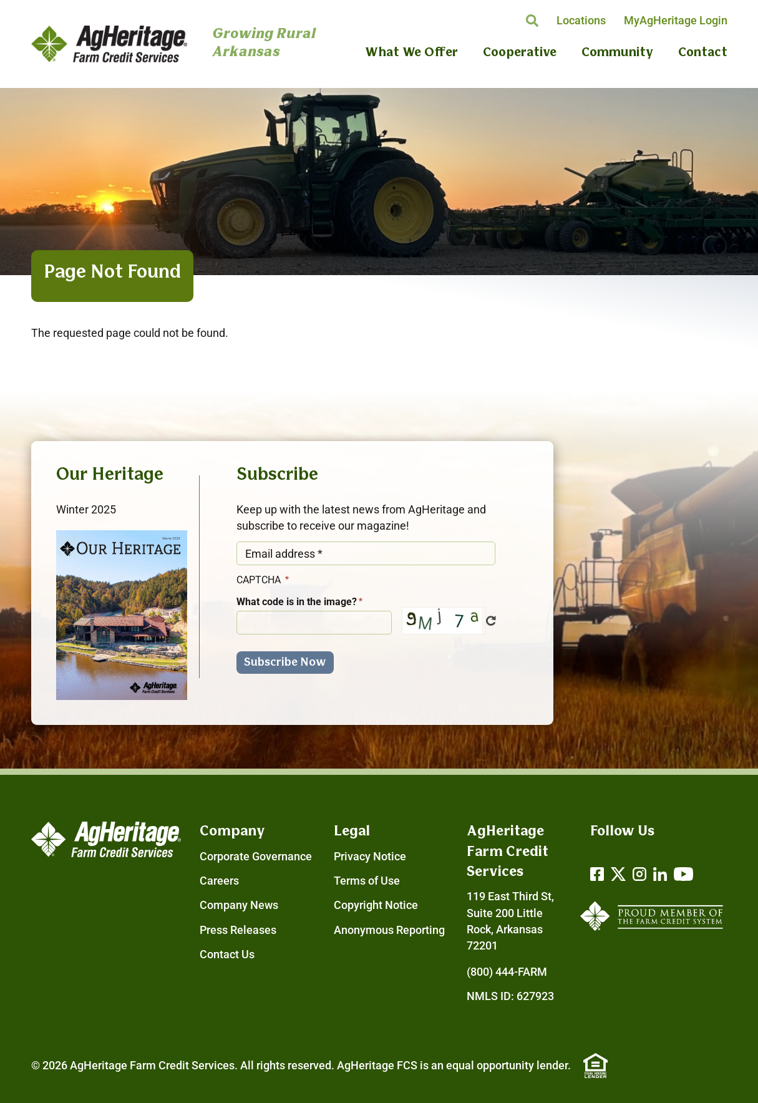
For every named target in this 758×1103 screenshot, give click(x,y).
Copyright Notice (376, 905)
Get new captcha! (491, 621)
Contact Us (227, 954)
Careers (219, 881)
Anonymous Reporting (389, 930)
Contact (702, 53)
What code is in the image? (296, 602)
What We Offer (411, 53)
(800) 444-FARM (507, 972)
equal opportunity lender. (508, 1065)
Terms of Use (367, 881)
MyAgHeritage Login (675, 20)
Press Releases (238, 930)
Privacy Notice (370, 856)
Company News (239, 905)
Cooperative (519, 53)
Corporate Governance (256, 856)
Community (617, 53)
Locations (581, 20)
